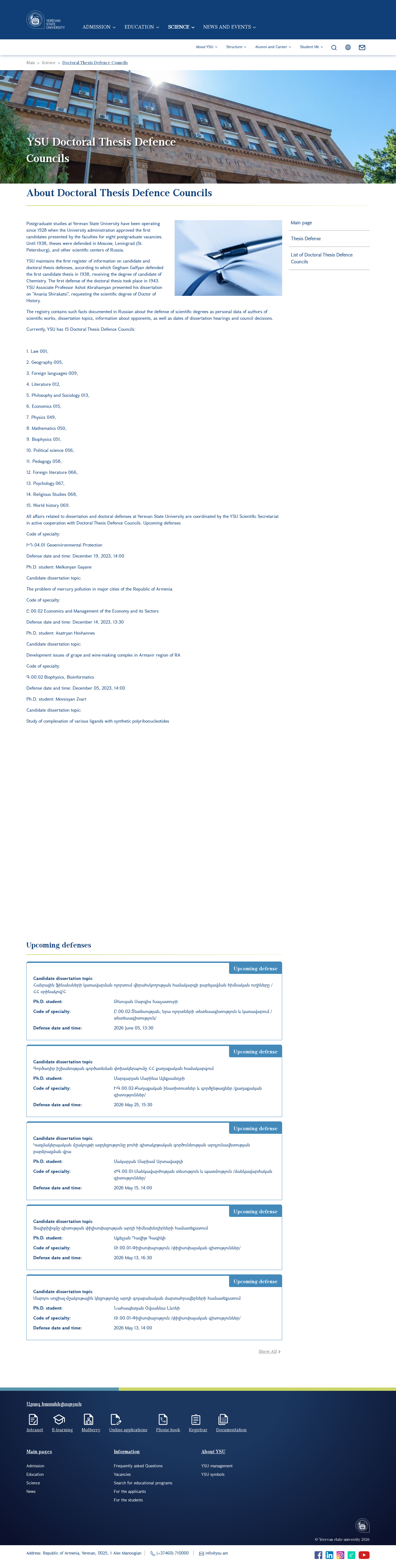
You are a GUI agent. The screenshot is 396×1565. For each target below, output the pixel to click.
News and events (227, 27)
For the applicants (130, 1491)
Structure (234, 47)
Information (127, 1451)
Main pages (39, 1451)
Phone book (168, 1430)
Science (179, 27)
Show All (268, 1351)
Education (140, 27)
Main (30, 62)
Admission (97, 27)
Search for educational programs (143, 1482)
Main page (301, 222)
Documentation (231, 1430)
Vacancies (122, 1474)
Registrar (198, 1430)
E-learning (62, 1430)
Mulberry (91, 1430)
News (30, 1491)
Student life (309, 47)
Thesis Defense (306, 238)
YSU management (217, 1465)
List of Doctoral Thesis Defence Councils (322, 258)
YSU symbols (212, 1474)
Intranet (34, 1430)
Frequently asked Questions (138, 1465)
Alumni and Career (271, 47)
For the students (128, 1500)
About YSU (204, 47)
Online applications (128, 1430)
